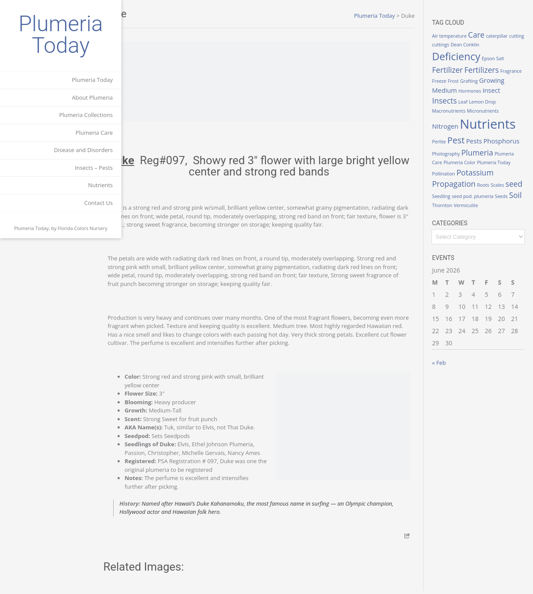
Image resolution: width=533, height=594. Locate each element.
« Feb (446, 371)
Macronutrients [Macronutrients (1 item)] (455, 110)
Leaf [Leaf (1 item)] (488, 100)
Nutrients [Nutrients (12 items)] (495, 122)
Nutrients (100, 185)
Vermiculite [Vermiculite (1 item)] (451, 214)
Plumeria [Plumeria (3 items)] (455, 161)
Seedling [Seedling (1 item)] (495, 194)
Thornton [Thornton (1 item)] (509, 205)
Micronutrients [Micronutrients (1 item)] (489, 110)
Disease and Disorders (83, 150)
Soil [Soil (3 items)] (491, 203)
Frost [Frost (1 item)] (482, 80)
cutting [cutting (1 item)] (446, 45)
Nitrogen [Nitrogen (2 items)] (452, 124)
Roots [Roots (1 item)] (445, 194)
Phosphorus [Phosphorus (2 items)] (457, 150)
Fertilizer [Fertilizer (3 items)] (454, 70)
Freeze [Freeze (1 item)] (469, 80)
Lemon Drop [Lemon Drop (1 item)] (508, 100)
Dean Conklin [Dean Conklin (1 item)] (488, 45)
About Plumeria (92, 97)
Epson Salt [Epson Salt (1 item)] (499, 58)
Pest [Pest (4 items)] (462, 139)
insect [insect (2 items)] (448, 99)
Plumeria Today (61, 34)
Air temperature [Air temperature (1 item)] (456, 36)
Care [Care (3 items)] (483, 34)
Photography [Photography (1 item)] (490, 151)
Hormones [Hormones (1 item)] (503, 90)
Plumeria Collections (86, 115)
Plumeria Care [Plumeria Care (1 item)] (487, 162)
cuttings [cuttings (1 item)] (463, 45)
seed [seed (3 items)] (475, 192)
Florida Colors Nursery (83, 228)
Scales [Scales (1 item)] (459, 194)
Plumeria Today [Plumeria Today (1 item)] (468, 171)
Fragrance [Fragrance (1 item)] (449, 80)
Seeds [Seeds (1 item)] (477, 205)
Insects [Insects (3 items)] (470, 99)
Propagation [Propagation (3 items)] (499, 180)
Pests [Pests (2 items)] (481, 139)
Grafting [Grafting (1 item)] (498, 80)
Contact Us (98, 203)
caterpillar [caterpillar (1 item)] (503, 36)
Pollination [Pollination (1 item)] (498, 171)
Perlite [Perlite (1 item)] (446, 140)
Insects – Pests (94, 168)
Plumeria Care (94, 132)
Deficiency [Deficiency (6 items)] (463, 56)
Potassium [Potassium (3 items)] (457, 180)
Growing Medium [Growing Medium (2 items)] (464, 88)
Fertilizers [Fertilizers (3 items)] (488, 70)
